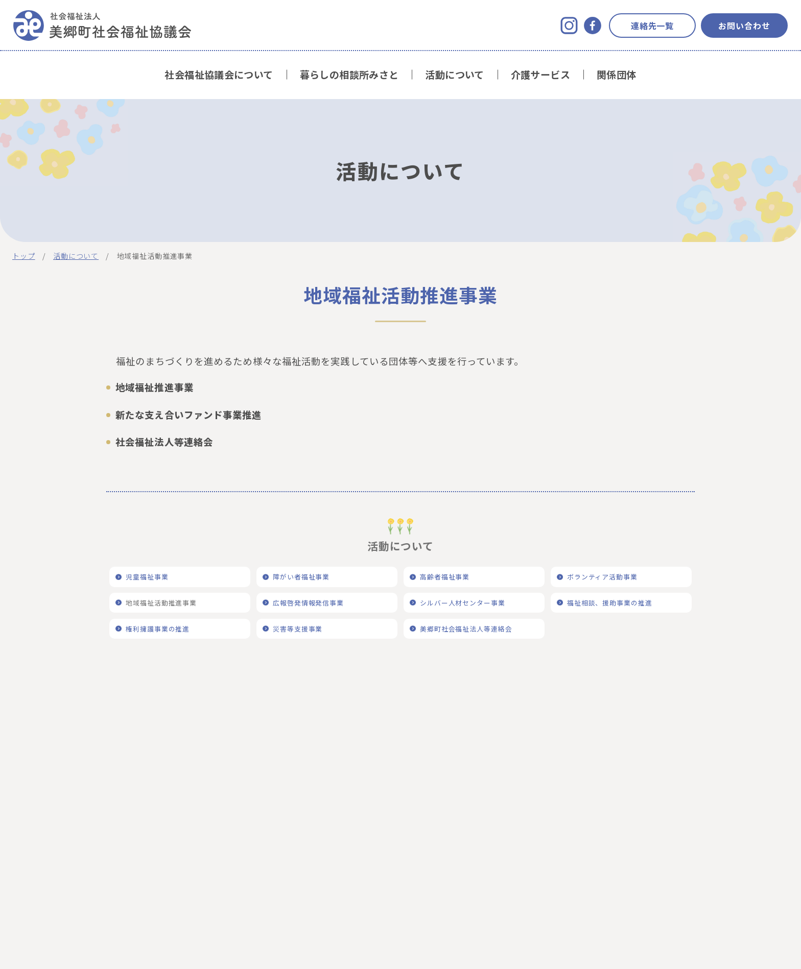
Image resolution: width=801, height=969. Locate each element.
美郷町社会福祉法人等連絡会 (466, 629)
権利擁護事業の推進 (158, 629)
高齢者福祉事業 (445, 577)
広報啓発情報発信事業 (308, 603)
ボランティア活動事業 (602, 577)
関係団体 (617, 75)
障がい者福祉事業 (301, 577)
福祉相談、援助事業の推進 (610, 603)
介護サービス (540, 75)
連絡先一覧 (652, 25)
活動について (454, 75)
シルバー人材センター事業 (463, 603)
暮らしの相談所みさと (349, 75)
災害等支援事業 (298, 629)
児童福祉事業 (147, 577)
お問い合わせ (744, 25)
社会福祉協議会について (218, 75)
